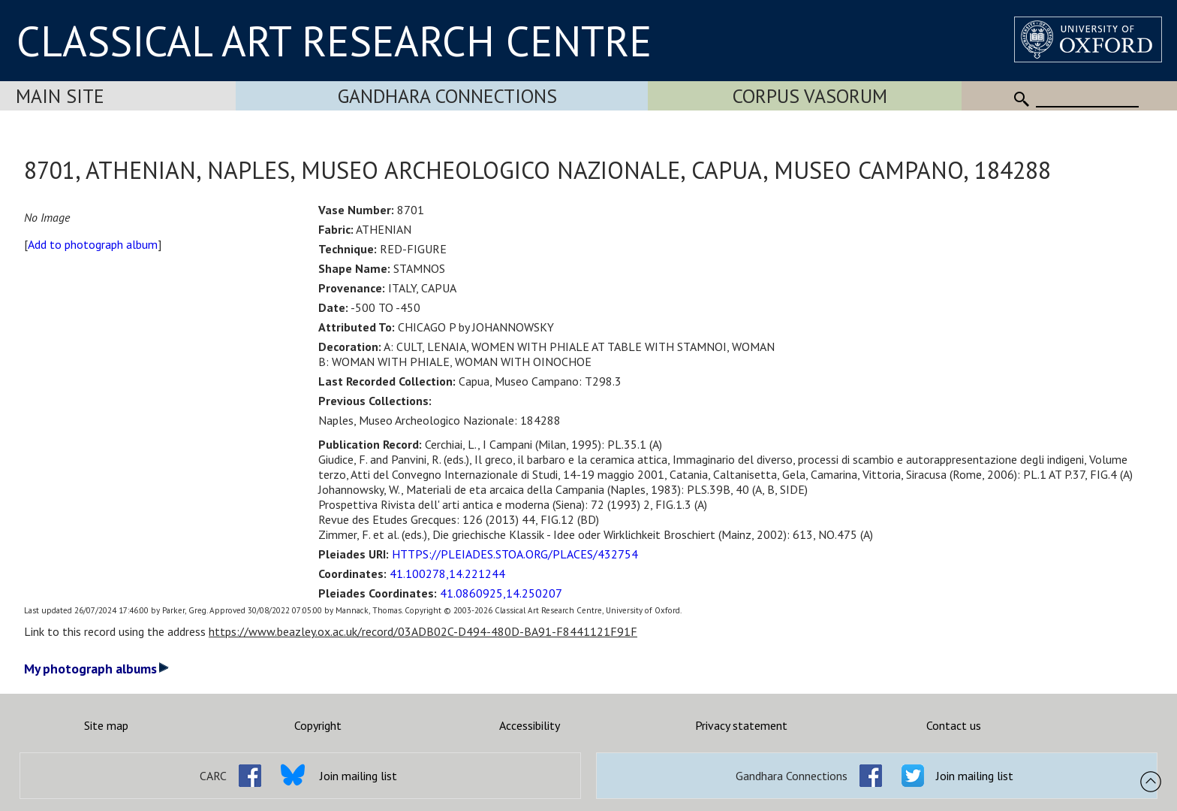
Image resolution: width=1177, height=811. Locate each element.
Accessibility (529, 725)
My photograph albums (96, 668)
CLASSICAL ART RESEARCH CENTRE (334, 41)
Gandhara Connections (447, 95)
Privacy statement (741, 725)
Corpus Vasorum (810, 95)
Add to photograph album (93, 244)
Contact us (953, 725)
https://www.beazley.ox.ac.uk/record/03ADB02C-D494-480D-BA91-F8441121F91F (423, 631)
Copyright (318, 725)
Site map (106, 725)
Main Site (60, 95)
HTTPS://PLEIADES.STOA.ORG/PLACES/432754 (515, 553)
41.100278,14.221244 (447, 573)
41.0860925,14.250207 (501, 593)
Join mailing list (358, 775)
